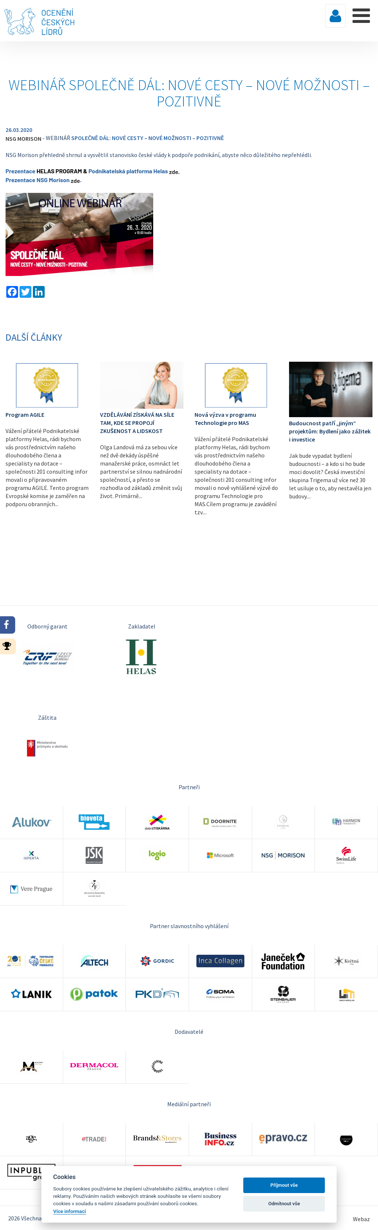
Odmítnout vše (284, 1203)
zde (75, 180)
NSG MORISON (23, 138)
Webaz (361, 1219)
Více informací (69, 1211)
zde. (174, 171)
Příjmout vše (284, 1185)
